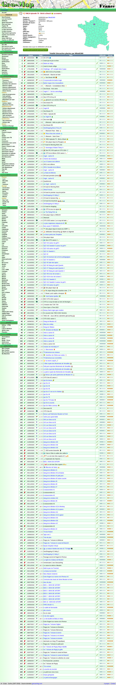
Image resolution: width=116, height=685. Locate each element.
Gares (3, 252)
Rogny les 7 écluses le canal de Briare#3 (56, 543)
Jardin (4, 266)
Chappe (4, 232)
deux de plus (47, 582)
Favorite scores (6, 27)
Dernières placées (7, 54)
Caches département (8, 108)
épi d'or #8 (46, 394)
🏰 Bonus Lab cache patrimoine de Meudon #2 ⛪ (59, 375)
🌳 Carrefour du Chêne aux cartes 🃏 (55, 355)
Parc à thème (6, 292)
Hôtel (3, 257)
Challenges (5, 60)
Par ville (4, 44)
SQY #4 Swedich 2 (49, 260)
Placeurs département (9, 87)
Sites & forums (6, 343)
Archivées (5, 74)
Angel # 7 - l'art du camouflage (52, 91)
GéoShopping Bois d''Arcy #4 (52, 128)
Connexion (4, 10)
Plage (3, 296)
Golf (3, 255)
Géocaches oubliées (8, 155)
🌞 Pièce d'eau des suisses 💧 (53, 133)
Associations (6, 336)
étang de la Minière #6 (50, 501)
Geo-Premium (6, 17)
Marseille (5, 180)
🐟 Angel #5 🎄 (48, 117)
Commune (5, 141)
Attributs (4, 20)
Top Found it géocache (9, 33)
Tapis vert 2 (46, 534)
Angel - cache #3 (48, 156)
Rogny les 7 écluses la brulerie (52, 638)
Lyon (3, 179)
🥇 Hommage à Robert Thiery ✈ (53, 147)
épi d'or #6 (46, 389)
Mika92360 (51, 17)
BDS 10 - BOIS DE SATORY (52, 602)
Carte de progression (8, 94)
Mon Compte (6, 348)
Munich (4, 196)
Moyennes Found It (8, 117)
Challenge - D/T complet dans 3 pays (54, 69)
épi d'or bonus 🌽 (48, 380)
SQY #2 (45, 254)
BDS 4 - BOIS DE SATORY (51, 588)
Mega (3, 158)
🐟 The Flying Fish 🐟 (50, 212)
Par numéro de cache (8, 48)
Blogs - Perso (6, 340)
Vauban (4, 308)
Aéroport (4, 210)
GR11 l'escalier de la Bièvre (52, 167)
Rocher (4, 299)
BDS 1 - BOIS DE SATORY (51, 585)
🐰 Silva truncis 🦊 (49, 349)
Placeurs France (7, 82)
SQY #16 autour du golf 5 (51, 248)
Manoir (4, 275)
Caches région (6, 103)
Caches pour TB (7, 137)
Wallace (4, 318)
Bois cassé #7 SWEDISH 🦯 (52, 226)
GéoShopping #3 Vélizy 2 (51, 195)
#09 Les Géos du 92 (49, 419)
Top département (7, 167)
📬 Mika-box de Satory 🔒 (51, 467)
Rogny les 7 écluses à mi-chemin (53, 635)
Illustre (4, 264)
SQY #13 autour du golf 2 (51, 285)
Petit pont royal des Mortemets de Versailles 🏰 (58, 366)
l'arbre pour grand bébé (50, 417)
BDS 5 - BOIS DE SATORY (51, 591)
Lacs (3, 268)
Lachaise (4, 271)
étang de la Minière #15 (50, 518)
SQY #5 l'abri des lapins (50, 262)
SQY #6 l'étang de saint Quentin (53, 265)
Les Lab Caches (7, 19)
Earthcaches (5, 61)
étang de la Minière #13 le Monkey (54, 506)
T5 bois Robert (48, 532)
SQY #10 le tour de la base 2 (52, 276)
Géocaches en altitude (8, 153)
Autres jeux (5, 342)
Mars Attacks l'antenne (50, 574)
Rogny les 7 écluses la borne (52, 633)
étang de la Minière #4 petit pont (53, 476)
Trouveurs (5, 80)
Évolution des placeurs (9, 83)
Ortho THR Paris (7, 38)
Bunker (4, 220)
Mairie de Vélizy (48, 63)
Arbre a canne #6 (48, 341)
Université (5, 306)
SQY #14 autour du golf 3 (51, 243)
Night (3, 160)
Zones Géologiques (8, 320)
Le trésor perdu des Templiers (52, 234)
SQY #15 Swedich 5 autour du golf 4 (54, 246)
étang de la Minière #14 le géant (53, 515)
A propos (106, 683)
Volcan (4, 317)
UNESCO (4, 304)
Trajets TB (5, 26)
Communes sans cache (9, 142)
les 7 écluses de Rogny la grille (53, 649)
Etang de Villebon (48, 327)
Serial (3, 162)
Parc (3, 290)
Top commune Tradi (8, 165)
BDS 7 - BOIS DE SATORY (51, 596)
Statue (4, 301)
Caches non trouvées (8, 34)
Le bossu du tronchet (49, 571)
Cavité (4, 227)
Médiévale (5, 280)
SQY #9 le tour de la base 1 (51, 274)
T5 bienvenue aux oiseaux (51, 352)
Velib (3, 310)
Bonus (4, 58)
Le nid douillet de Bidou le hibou (53, 619)
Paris (4, 182)
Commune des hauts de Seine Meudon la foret (57, 579)
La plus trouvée (6, 31)
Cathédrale (5, 229)
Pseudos (4, 332)
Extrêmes (5, 67)
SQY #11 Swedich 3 (49, 279)
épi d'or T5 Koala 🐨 (49, 400)
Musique (4, 289)
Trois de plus (47, 537)
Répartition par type (8, 99)
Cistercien (5, 239)
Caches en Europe (8, 126)
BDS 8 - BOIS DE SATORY (51, 599)
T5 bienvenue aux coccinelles (52, 358)
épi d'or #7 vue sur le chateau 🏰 (53, 391)
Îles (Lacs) (5, 262)
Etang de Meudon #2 (49, 321)
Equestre (4, 248)
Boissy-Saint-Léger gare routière (53, 310)
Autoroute (5, 217)
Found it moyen (6, 132)
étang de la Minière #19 (50, 447)
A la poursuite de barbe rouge (52, 80)
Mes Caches (5, 350)
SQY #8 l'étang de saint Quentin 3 (53, 271)
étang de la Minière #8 (50, 484)
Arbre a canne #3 (48, 333)
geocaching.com (37, 683)
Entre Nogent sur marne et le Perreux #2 (55, 576)
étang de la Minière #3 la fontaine (53, 473)
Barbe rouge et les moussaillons (53, 83)
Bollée (4, 135)
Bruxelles (5, 193)
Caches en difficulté (8, 40)
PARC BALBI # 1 (48, 605)
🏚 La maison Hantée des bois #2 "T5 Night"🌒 (58, 548)
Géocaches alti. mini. (8, 150)
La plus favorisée (7, 29)
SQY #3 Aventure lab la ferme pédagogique (56, 257)
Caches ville (6, 122)
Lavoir (4, 273)
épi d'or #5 (46, 386)
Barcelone (5, 189)
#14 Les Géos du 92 (49, 433)
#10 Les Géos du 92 (49, 422)
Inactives (4, 72)
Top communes (7, 120)
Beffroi (4, 218)
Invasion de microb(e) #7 (51, 347)
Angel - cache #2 (48, 178)
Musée (4, 287)
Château (4, 236)
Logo (3, 327)
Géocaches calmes (7, 151)
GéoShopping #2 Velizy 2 (51, 203)
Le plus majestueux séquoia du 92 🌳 (55, 223)
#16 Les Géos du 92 (49, 439)
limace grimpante (48, 675)
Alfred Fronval (47, 189)
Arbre (3, 213)
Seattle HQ (5, 202)
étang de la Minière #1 (50, 470)
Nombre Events (7, 112)
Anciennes (5, 56)
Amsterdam (6, 187)
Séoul (4, 203)
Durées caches (7, 110)
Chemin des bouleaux (50, 159)
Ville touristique (6, 315)
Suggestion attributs (8, 164)
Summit (4, 303)
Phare (3, 294)
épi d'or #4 (46, 383)
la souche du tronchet (50, 669)
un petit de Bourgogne (50, 677)
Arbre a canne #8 (48, 338)
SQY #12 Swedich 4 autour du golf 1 (54, 282)
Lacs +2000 (5, 269)
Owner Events (6, 90)
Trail (3, 171)
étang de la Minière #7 (50, 487)
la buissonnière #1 (49, 490)
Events (4, 65)
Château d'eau (6, 238)
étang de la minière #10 (50, 498)
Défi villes (5, 36)
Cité (3, 243)
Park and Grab (6, 24)
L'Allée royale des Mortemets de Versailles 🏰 (57, 363)
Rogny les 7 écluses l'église (51, 624)
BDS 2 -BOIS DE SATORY (51, 462)
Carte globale (6, 96)
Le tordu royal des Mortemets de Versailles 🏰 (57, 369)
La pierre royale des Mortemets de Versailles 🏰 (58, 372)
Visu (3, 134)
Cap (3, 224)
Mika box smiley (48, 324)
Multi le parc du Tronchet (51, 568)
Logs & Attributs (7, 328)
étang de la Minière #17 (50, 523)
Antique (4, 211)
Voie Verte (5, 172)
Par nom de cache (7, 46)
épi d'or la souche (48, 403)
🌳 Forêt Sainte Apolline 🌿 (51, 296)
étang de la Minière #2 (50, 529)
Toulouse (5, 184)
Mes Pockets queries (8, 352)
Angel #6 (46, 108)
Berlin (4, 191)
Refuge (4, 297)
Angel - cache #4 (48, 170)
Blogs (3, 338)
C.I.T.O (4, 139)
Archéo (4, 215)
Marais (4, 276)
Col (3, 245)
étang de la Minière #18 (50, 445)
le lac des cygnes (48, 616)
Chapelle (4, 234)
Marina (4, 278)
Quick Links (5, 330)
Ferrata (4, 148)
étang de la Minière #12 (50, 512)
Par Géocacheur (7, 50)
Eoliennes (5, 246)
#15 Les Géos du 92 (49, 436)
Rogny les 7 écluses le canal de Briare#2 (56, 655)
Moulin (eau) (5, 283)
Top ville (4, 169)
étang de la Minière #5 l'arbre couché (54, 478)
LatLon (4, 130)
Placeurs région (7, 85)
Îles (3, 261)
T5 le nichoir (47, 666)
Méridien (4, 282)
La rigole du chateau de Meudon (53, 560)
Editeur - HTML (6, 325)
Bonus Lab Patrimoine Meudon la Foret (55, 414)
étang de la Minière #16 (50, 520)
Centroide (5, 231)
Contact (113, 683)
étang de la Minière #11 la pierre (53, 509)
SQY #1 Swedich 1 (49, 251)
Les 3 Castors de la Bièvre (51, 161)
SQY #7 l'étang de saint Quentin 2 (53, 268)
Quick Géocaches (7, 22)
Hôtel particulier (7, 259)
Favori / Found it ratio (8, 146)
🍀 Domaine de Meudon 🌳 (52, 330)
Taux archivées (7, 115)
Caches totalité (7, 98)
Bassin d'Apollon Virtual (50, 546)
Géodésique (5, 254)
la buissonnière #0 (49, 495)
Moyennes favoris (7, 105)
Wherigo (4, 70)
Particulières (6, 68)
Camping (4, 222)
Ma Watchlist (6, 353)
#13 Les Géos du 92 (49, 431)
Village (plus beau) (7, 311)
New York (5, 200)
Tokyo (4, 205)
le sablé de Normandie (50, 607)
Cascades (5, 225)
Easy (3, 63)
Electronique (6, 144)
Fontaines (5, 250)
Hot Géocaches (6, 157)
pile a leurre (47, 610)
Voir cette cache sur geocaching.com (35, 50)
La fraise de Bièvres (49, 173)
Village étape (6, 313)
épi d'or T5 (46, 397)
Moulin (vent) (6, 285)
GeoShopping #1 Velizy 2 (51, 554)
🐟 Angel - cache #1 (49, 184)
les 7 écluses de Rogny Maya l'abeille (55, 647)
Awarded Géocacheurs (9, 89)
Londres (4, 194)
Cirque (4, 241)
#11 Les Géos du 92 (49, 425)
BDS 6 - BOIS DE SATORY (51, 593)
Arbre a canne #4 (48, 335)
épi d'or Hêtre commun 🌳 (51, 405)
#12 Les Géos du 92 (49, 428)
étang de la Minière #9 (50, 481)
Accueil (4, 12)
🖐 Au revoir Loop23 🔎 (50, 361)
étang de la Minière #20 (50, 442)
